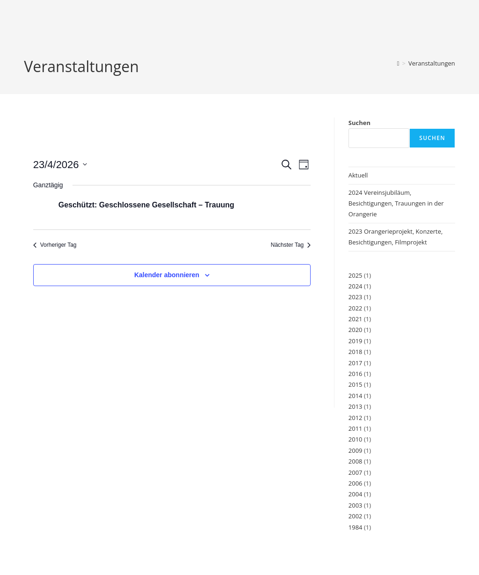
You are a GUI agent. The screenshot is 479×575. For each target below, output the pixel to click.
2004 (355, 494)
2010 (355, 439)
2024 (355, 286)
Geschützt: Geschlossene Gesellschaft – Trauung (146, 205)
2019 (355, 341)
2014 (355, 395)
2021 (355, 319)
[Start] (398, 63)
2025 (355, 275)
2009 (355, 450)
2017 (355, 363)
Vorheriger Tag (55, 245)
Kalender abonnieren (166, 275)
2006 (355, 483)
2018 (355, 351)
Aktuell (358, 175)
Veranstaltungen (431, 63)
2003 (355, 505)
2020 (355, 329)
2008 (355, 461)
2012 (355, 417)
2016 (355, 373)
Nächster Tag (291, 245)
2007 (355, 472)
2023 (355, 297)
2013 (355, 406)
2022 (355, 308)
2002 (355, 516)
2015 (355, 384)
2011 (355, 428)
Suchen (359, 122)
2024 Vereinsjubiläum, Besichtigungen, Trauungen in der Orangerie (396, 203)
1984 (355, 527)
